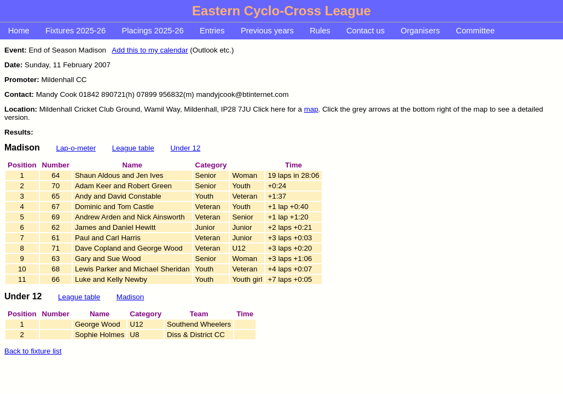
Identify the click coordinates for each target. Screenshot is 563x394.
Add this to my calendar (150, 50)
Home (19, 30)
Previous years (267, 30)
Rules (320, 30)
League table (133, 148)
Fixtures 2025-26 (75, 30)
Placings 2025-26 (152, 30)
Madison (130, 297)
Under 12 (185, 148)
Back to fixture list (32, 351)
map (311, 109)
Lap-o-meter (76, 148)
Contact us (365, 30)
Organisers (420, 30)
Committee (475, 30)
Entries (212, 30)
